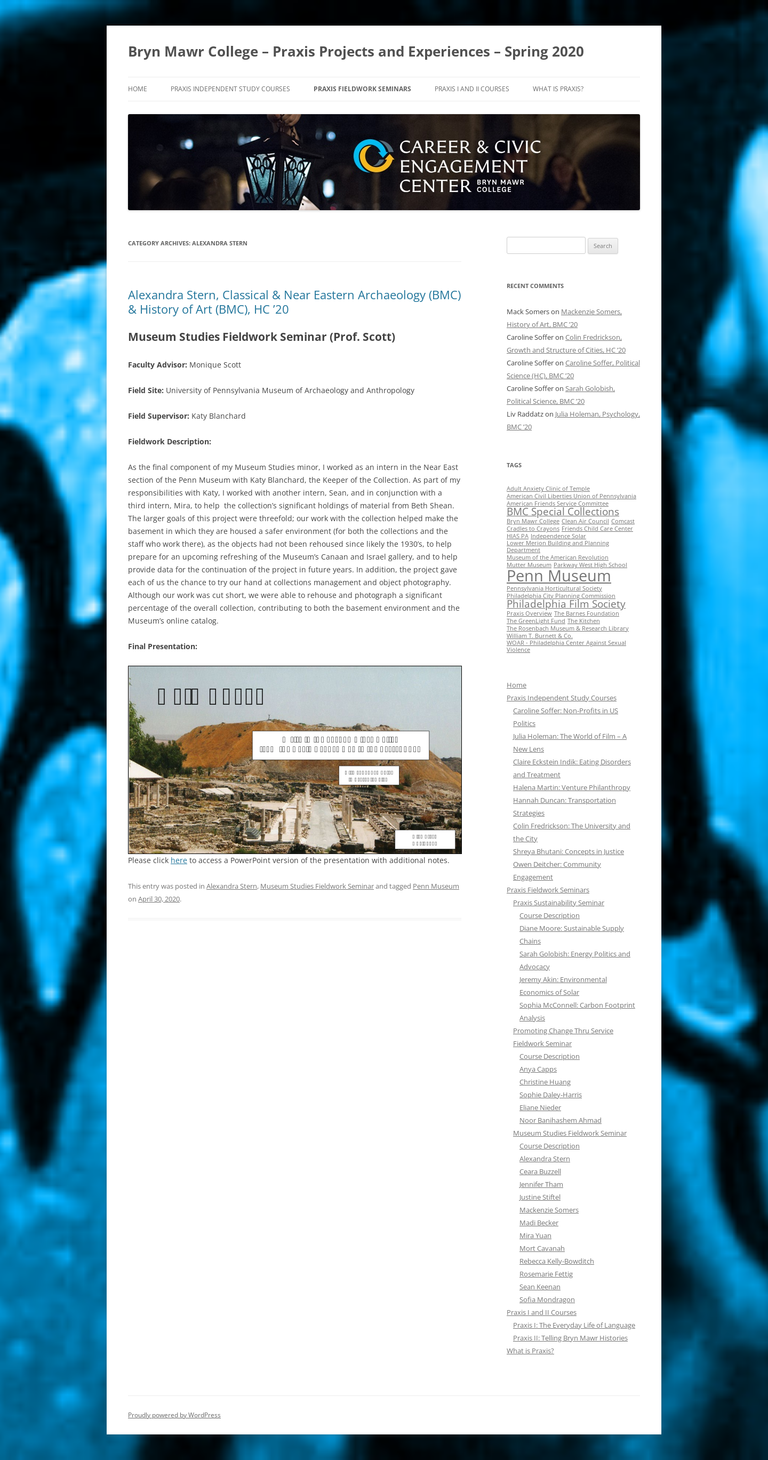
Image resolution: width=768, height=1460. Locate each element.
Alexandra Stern (231, 886)
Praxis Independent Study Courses (230, 88)
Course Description (549, 915)
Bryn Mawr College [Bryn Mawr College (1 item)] (533, 521)
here (179, 860)
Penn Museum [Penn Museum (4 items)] (559, 575)
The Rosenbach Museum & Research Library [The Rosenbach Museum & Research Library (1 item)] (568, 628)
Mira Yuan (535, 1235)
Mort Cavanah (542, 1248)
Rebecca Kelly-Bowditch (556, 1261)
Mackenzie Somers (549, 1210)
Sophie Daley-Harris (550, 1094)
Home (137, 88)
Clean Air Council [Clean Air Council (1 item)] (585, 521)
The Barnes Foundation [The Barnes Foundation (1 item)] (586, 613)
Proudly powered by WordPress (174, 1414)
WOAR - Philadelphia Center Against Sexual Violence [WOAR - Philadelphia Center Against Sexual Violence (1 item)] (566, 646)
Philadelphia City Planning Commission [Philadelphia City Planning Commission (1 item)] (561, 596)
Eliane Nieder (540, 1107)
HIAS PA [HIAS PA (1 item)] (518, 536)
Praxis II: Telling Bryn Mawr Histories (570, 1338)
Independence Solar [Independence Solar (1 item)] (558, 536)
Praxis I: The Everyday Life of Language (574, 1325)
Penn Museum (436, 886)
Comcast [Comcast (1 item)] (623, 521)
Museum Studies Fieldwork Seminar (317, 886)
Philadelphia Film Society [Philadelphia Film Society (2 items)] (566, 604)
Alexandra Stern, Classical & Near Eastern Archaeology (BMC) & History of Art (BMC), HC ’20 (294, 301)
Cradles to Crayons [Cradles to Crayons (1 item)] (533, 528)
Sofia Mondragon (547, 1299)
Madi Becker (538, 1222)
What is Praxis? (558, 88)
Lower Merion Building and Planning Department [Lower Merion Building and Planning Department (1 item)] (558, 546)
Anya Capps (538, 1069)
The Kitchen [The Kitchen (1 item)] (583, 621)
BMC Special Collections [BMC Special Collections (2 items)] (563, 511)
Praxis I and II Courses (472, 88)
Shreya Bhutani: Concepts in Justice (568, 851)
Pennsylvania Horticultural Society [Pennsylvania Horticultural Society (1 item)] (554, 588)
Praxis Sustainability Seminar (558, 902)
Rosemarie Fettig (546, 1274)
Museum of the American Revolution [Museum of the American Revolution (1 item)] (558, 557)
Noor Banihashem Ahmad (560, 1120)
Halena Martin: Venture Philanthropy (571, 787)
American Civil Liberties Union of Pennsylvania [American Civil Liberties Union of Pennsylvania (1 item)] (571, 496)
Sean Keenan (540, 1286)
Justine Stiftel (540, 1197)
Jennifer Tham (541, 1184)
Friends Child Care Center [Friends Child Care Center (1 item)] (597, 528)
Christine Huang (545, 1082)
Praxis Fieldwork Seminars (362, 88)
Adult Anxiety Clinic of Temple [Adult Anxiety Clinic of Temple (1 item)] (548, 488)
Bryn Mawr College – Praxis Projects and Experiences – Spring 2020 (356, 51)
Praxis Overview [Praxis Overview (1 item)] (529, 613)
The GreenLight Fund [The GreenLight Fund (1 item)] (536, 621)
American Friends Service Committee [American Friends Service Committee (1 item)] (558, 503)
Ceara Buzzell (540, 1171)
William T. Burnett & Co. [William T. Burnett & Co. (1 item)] (540, 636)
